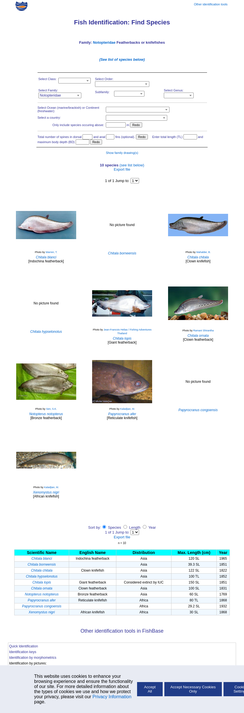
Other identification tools (211, 4)
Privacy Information (111, 696)
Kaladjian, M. (127, 408)
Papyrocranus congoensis (41, 606)
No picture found (122, 225)
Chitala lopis (41, 582)
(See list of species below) (122, 59)
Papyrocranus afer (42, 600)
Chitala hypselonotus (41, 576)
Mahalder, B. (203, 252)
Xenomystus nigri (42, 612)
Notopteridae (104, 42)
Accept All (150, 689)
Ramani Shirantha (203, 330)
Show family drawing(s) (122, 152)
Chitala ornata (41, 588)
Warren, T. (51, 252)
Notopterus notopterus (42, 594)
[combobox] (74, 80)
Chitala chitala (41, 570)
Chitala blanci (42, 559)
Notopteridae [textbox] (50, 95)
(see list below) (131, 165)
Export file (122, 169)
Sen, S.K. (51, 408)
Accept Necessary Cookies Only (193, 689)
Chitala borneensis (42, 564)
